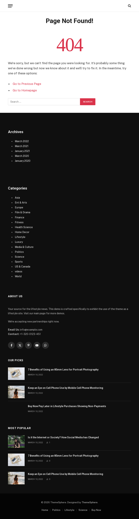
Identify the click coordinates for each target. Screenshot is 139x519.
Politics (19, 251)
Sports (19, 261)
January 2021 (22, 151)
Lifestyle (20, 237)
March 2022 (22, 141)
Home (45, 510)
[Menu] (10, 6)
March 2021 (21, 146)
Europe (19, 207)
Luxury (19, 241)
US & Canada (22, 266)
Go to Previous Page (27, 84)
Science (19, 256)
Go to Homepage (25, 90)
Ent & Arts (21, 202)
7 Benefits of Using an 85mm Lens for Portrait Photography (63, 369)
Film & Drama (22, 212)
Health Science (24, 227)
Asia (17, 197)
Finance (19, 217)
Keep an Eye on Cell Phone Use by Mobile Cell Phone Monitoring (65, 387)
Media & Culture (24, 247)
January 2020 (22, 160)
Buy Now (96, 510)
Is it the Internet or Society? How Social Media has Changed (63, 437)
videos (18, 271)
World (18, 276)
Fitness (19, 222)
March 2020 (22, 156)
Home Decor (22, 232)
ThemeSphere (90, 502)
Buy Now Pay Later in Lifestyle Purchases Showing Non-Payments (67, 406)
